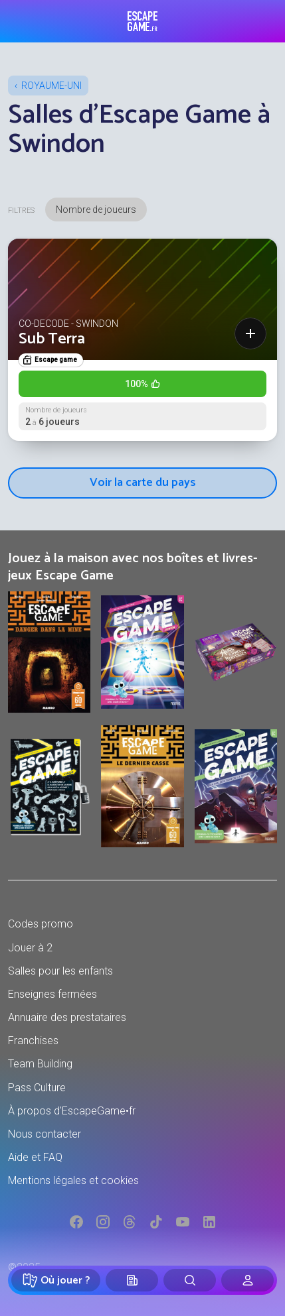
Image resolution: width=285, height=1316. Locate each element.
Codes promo (40, 924)
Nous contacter (44, 1134)
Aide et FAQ (35, 1157)
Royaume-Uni (51, 85)
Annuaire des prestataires (67, 1017)
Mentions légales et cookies (73, 1180)
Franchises (33, 1040)
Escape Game (142, 21)
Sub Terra (52, 339)
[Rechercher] (189, 1280)
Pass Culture (37, 1087)
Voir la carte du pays (143, 483)
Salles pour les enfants (60, 971)
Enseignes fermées (52, 994)
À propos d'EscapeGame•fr (72, 1111)
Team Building (40, 1063)
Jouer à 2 (30, 947)
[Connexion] (247, 1280)
